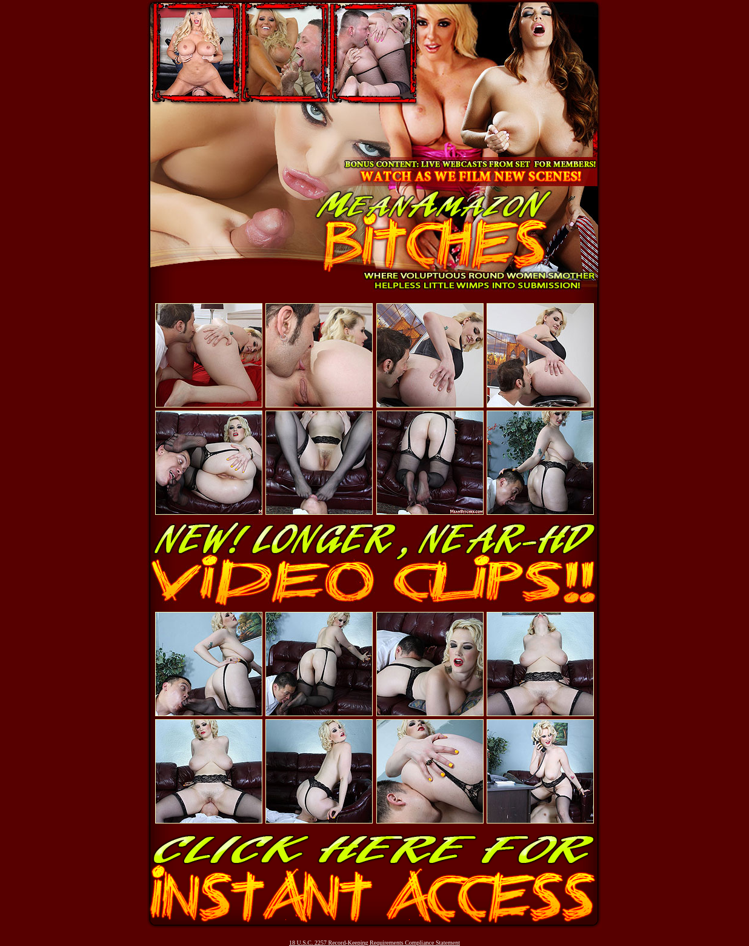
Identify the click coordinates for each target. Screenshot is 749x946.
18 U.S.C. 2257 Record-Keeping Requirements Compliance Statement (374, 942)
